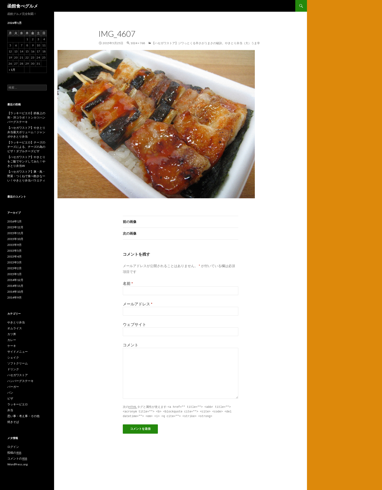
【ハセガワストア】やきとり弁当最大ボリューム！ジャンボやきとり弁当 (26, 132)
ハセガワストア (17, 375)
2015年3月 (14, 262)
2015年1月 (14, 274)
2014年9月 (14, 297)
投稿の (14, 453)
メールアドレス (138, 303)
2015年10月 (15, 239)
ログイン (13, 447)
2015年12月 (15, 227)
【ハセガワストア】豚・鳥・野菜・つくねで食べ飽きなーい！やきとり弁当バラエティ (26, 176)
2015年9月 (14, 245)
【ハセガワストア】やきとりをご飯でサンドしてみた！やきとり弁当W (26, 161)
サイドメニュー (17, 351)
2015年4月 (14, 256)
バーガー (13, 387)
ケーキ (11, 346)
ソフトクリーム (17, 363)
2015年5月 (14, 250)
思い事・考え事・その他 (23, 416)
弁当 (10, 410)
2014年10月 (15, 291)
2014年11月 (15, 286)
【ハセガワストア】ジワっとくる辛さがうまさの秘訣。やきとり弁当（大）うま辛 (206, 43)
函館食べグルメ (22, 6)
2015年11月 (15, 233)
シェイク (13, 357)
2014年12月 (15, 280)
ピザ (10, 398)
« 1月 (12, 69)
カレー (11, 340)
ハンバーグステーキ (20, 381)
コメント (130, 344)
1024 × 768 (137, 43)
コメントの (17, 458)
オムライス (14, 328)
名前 (128, 283)
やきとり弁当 (16, 322)
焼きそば (13, 422)
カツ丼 (11, 334)
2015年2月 (14, 268)
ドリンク (13, 369)
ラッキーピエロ (17, 404)
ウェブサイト (134, 324)
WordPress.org (17, 464)
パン (10, 392)
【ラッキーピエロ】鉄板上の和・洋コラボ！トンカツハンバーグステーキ (26, 117)
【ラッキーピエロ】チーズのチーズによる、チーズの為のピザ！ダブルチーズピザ (26, 146)
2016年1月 (14, 221)
